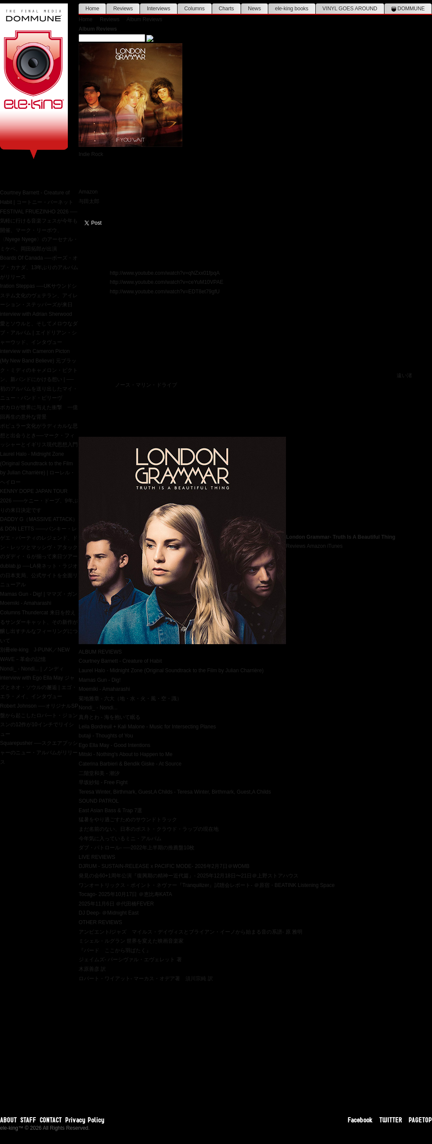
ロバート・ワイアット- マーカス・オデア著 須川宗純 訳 (146, 979)
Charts (226, 9)
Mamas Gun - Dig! (100, 680)
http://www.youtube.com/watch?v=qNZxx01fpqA (164, 273)
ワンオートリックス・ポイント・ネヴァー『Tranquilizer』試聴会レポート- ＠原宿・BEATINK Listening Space (207, 885)
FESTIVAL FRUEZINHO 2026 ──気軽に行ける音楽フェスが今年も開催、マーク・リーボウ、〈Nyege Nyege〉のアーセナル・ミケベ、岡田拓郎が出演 (39, 230)
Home (92, 9)
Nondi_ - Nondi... (98, 708)
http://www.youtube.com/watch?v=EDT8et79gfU (164, 292)
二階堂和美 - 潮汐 (99, 773)
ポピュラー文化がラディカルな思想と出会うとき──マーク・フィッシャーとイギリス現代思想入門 (39, 435)
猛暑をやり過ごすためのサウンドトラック (128, 820)
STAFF (28, 1120)
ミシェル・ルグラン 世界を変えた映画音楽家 (131, 941)
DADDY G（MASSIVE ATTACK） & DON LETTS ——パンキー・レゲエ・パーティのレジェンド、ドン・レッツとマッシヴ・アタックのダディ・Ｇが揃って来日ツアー (39, 537)
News (254, 9)
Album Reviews (144, 19)
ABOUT (8, 1120)
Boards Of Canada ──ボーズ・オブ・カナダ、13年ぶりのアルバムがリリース (39, 267)
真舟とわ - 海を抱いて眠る (109, 717)
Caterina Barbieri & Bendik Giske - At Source (130, 764)
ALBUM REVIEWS (100, 652)
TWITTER (390, 1120)
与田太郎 (89, 201)
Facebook (360, 1120)
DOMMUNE (408, 9)
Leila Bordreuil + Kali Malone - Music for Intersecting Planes (147, 727)
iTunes (335, 546)
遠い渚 (404, 375)
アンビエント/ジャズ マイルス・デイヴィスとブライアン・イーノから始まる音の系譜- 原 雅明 (190, 932)
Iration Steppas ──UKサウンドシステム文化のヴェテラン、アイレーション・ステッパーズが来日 (39, 295)
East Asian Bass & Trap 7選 (110, 810)
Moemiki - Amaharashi (25, 603)
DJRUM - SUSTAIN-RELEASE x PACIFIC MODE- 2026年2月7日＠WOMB (164, 866)
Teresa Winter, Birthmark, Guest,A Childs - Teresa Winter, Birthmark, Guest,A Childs (175, 792)
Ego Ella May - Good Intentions (114, 745)
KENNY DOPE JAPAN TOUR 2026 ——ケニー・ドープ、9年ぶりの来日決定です (39, 500)
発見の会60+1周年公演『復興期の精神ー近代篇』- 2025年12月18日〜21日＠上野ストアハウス (189, 876)
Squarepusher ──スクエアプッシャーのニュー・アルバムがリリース (39, 752)
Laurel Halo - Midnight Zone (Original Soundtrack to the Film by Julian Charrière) (171, 670)
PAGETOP (420, 1120)
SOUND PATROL (99, 801)
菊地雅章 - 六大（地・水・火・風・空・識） (130, 699)
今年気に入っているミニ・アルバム (120, 839)
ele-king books (291, 9)
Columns (194, 9)
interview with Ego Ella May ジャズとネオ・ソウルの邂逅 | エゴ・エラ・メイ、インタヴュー (38, 687)
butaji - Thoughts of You (106, 736)
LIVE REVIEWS (97, 857)
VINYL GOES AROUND (349, 9)
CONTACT (51, 1120)
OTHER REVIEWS (100, 922)
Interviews (158, 9)
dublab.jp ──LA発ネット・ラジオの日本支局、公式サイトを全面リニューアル (39, 575)
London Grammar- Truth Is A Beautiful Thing (340, 537)
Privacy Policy (85, 1120)
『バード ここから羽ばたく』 (115, 950)
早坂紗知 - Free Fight (103, 782)
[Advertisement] (255, 1043)
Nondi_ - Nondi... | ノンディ (32, 669)
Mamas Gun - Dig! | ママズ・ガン (38, 594)
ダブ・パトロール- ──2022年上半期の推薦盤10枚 (136, 848)
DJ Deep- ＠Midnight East (109, 913)
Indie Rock (91, 154)
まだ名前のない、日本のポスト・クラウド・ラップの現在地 (149, 829)
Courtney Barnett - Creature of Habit (120, 661)
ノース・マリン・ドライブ (146, 385)
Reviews (123, 9)
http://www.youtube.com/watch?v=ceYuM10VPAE (166, 282)
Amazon (88, 192)
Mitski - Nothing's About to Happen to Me (125, 754)
